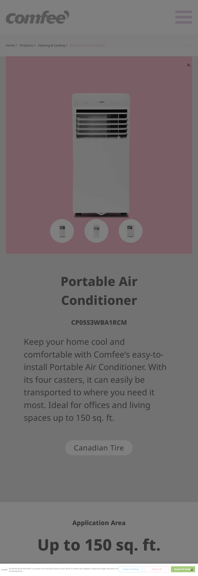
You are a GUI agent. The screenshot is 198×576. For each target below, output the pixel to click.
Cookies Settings (131, 569)
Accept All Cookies (183, 569)
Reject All (157, 569)
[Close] (192, 570)
